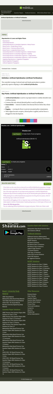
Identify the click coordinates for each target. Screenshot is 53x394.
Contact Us (31, 308)
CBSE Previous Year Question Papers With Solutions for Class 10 (13, 325)
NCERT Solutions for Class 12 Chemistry (39, 268)
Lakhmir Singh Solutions (34, 248)
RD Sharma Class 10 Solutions (36, 244)
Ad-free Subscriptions (33, 314)
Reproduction (6, 41)
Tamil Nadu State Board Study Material (13, 300)
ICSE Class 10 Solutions (34, 252)
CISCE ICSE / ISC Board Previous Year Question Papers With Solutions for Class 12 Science (13, 366)
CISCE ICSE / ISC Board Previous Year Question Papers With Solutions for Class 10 (13, 372)
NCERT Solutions (32, 240)
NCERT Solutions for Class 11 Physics (38, 274)
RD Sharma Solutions (33, 242)
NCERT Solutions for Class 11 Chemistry (39, 276)
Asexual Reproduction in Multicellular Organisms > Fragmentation (19, 55)
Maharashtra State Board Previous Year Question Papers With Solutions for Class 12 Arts (13, 330)
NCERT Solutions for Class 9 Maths (37, 284)
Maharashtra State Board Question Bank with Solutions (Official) (39, 229)
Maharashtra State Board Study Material (13, 298)
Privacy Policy (31, 304)
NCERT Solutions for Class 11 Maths (38, 272)
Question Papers (32, 298)
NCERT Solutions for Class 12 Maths (38, 264)
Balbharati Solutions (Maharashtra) (37, 236)
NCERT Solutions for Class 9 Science (38, 286)
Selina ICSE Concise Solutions (36, 254)
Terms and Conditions (34, 306)
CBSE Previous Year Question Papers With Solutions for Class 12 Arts (13, 313)
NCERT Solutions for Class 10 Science (38, 282)
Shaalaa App (31, 312)
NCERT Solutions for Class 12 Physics (38, 266)
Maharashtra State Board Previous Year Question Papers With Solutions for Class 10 (13, 348)
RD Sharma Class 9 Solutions (36, 246)
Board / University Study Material (10, 292)
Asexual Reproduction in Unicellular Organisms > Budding (17, 53)
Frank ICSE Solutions (33, 256)
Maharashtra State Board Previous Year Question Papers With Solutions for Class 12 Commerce (13, 336)
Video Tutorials (32, 296)
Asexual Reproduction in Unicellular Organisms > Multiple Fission (19, 52)
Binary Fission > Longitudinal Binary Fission (14, 50)
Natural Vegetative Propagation (11, 61)
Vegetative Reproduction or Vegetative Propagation (16, 59)
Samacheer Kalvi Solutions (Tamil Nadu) (39, 238)
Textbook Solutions (34, 234)
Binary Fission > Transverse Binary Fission (13, 48)
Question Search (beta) (34, 302)
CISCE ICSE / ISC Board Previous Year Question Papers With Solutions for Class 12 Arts (13, 354)
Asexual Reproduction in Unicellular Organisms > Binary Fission (19, 44)
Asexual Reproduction (8, 42)
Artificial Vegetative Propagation (11, 63)
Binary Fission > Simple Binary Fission (12, 46)
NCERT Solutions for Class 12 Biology (38, 270)
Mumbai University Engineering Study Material (12, 305)
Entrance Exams (32, 294)
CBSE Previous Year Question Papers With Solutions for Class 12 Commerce (13, 317)
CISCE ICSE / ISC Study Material (11, 302)
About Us (30, 310)
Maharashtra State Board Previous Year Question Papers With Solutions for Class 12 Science (13, 342)
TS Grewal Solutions (33, 250)
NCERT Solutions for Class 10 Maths (38, 280)
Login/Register (17, 134)
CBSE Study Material (8, 296)
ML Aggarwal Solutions (34, 258)
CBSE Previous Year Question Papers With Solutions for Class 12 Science (13, 321)
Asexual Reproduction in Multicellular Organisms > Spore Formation (20, 57)
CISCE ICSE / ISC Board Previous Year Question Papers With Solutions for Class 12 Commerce (13, 360)
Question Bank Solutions (34, 300)
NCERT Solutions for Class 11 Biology (38, 278)
